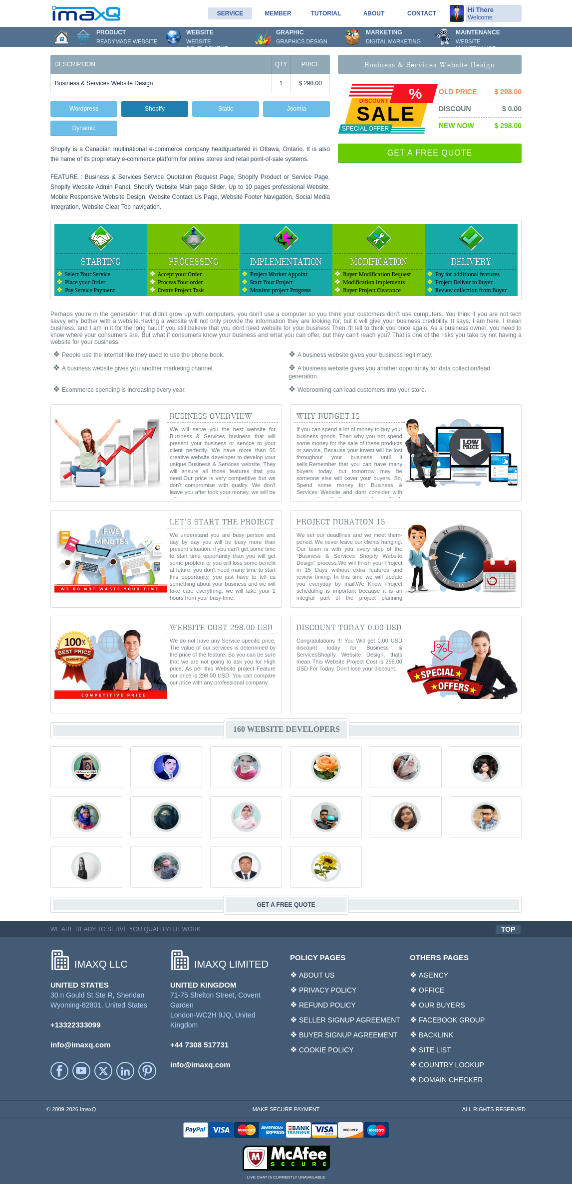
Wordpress (83, 108)
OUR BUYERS (442, 1005)
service (230, 13)
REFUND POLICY (327, 1005)
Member (278, 13)
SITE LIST (435, 1050)
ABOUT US (316, 975)
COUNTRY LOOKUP (451, 1065)
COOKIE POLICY (326, 1050)
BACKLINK (436, 1035)
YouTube (81, 1071)
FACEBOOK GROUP (452, 1020)
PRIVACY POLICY (327, 990)
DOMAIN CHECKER (451, 1080)
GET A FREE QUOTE (429, 153)
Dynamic (84, 128)
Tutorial (326, 13)
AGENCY (433, 975)
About (374, 13)
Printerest (147, 1071)
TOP (508, 929)
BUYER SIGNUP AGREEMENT (348, 1035)
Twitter (103, 1071)
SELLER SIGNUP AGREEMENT (349, 1020)
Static (225, 108)
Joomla (296, 108)
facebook (59, 1071)
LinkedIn (125, 1071)
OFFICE (431, 990)
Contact (421, 13)
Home (61, 37)
